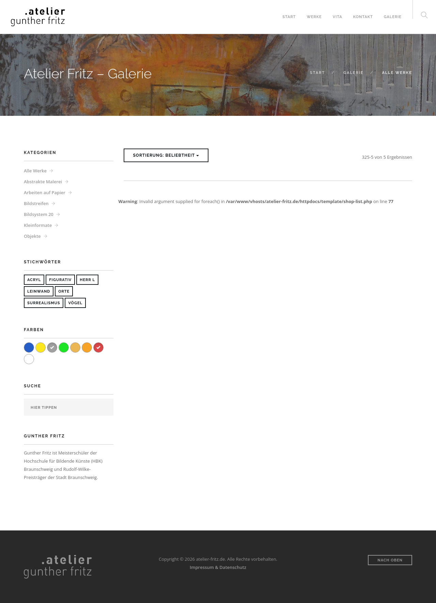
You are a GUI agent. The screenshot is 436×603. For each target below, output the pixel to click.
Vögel (75, 303)
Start (289, 17)
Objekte (32, 236)
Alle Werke (35, 171)
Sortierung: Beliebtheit (166, 155)
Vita (337, 17)
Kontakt (363, 17)
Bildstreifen (36, 203)
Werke (314, 17)
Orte (63, 291)
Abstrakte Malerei (43, 182)
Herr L (87, 280)
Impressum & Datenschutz (218, 567)
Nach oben (390, 560)
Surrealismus (43, 303)
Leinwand (38, 291)
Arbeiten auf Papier (44, 192)
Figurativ (60, 280)
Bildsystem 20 (38, 214)
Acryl (34, 280)
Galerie (393, 17)
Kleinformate (38, 225)
